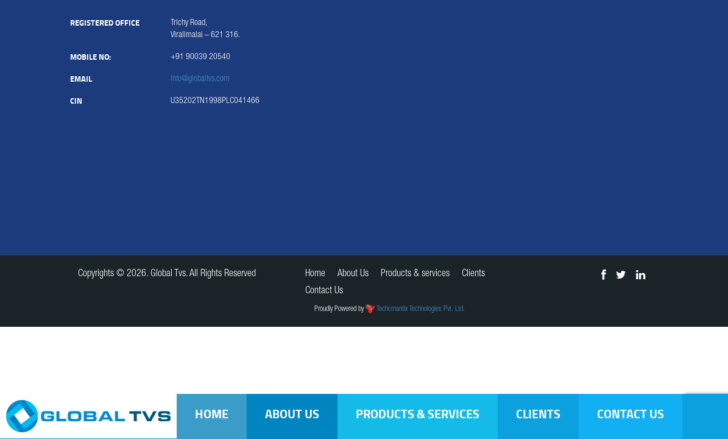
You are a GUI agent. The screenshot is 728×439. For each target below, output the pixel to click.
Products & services (417, 414)
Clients (538, 414)
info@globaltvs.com (200, 79)
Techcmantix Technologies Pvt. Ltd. (420, 309)
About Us (292, 414)
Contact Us (630, 414)
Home (211, 414)
